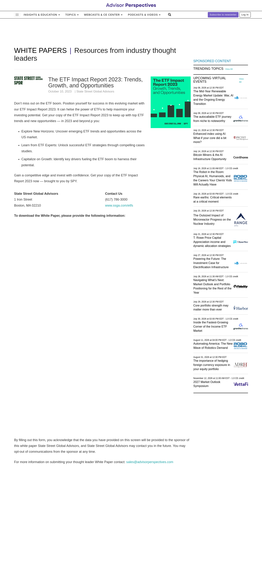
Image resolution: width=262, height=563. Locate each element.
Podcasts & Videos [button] (144, 14)
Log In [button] (245, 14)
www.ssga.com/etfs (119, 205)
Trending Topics (208, 68)
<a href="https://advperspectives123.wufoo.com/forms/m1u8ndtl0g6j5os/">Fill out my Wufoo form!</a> (102, 327)
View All (229, 69)
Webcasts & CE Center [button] (103, 14)
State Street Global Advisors (95, 91)
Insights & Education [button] (42, 14)
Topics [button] (72, 14)
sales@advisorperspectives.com (149, 462)
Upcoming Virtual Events (209, 80)
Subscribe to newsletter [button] (223, 14)
